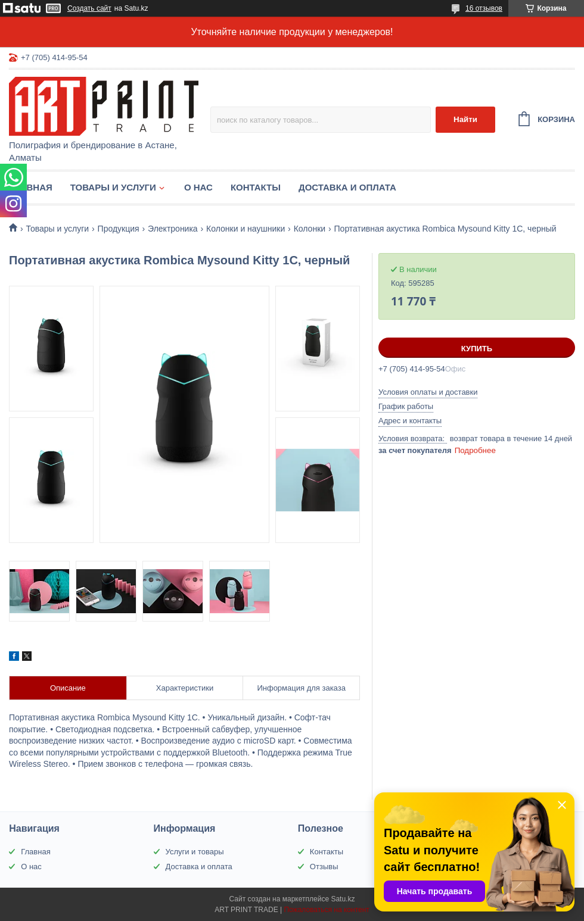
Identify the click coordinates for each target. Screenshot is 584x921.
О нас (198, 187)
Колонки (309, 228)
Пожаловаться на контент (326, 910)
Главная (30, 187)
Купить (476, 348)
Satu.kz (343, 899)
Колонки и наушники (245, 228)
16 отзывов (483, 8)
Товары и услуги (113, 187)
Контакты (256, 187)
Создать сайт (89, 8)
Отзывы (324, 866)
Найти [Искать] (465, 119)
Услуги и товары (195, 851)
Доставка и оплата (347, 187)
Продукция (118, 228)
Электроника (173, 228)
